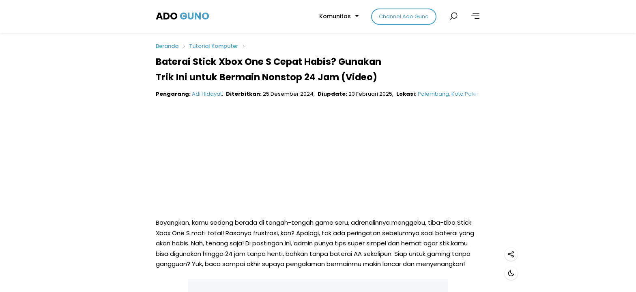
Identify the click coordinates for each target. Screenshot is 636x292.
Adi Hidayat (207, 94)
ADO (182, 16)
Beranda (167, 46)
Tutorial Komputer (213, 46)
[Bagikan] (511, 254)
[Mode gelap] (511, 273)
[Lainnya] (475, 16)
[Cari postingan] (453, 16)
